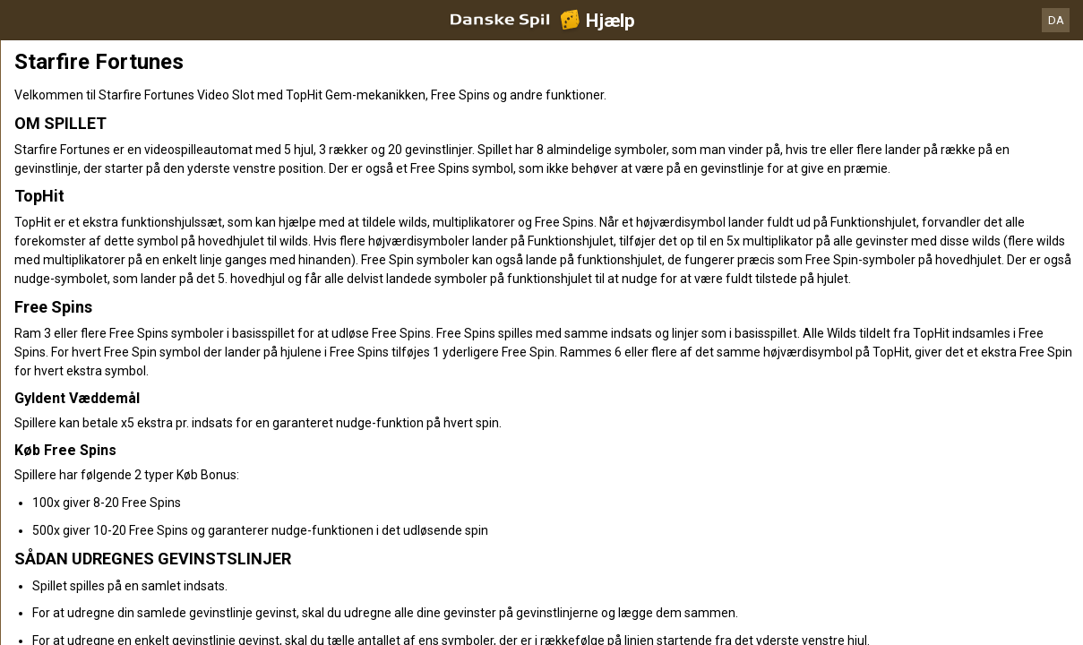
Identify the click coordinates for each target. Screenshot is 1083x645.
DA (1056, 20)
